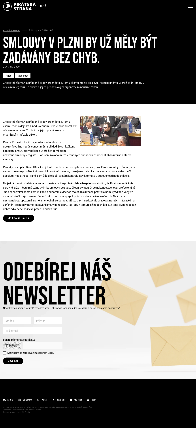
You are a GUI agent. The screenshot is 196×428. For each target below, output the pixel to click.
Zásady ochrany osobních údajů (16, 412)
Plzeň (8, 75)
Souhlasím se (30, 352)
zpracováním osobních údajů (38, 352)
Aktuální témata (11, 30)
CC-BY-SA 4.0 (20, 407)
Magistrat (23, 75)
